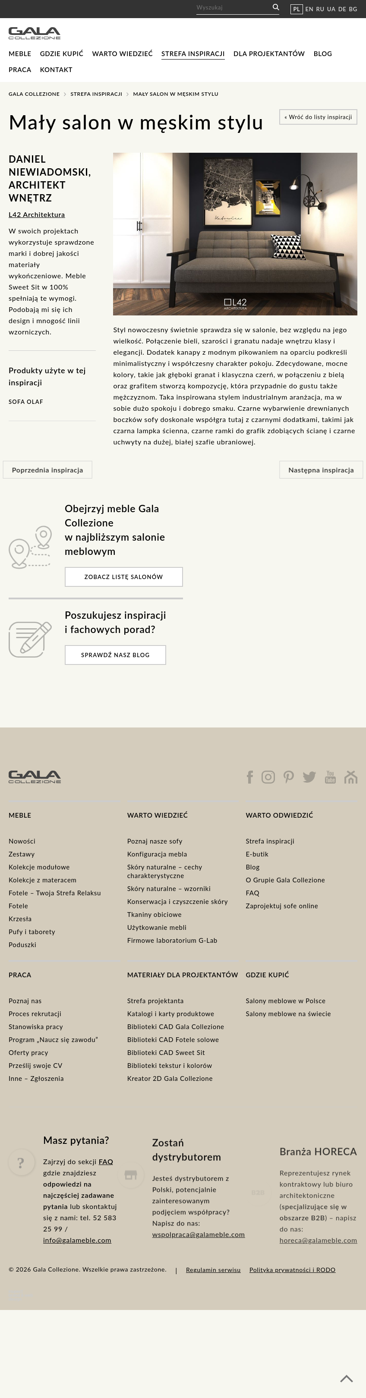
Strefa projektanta (155, 1000)
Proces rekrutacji (35, 1013)
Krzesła (20, 919)
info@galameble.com (77, 1256)
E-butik (257, 854)
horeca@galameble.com (318, 1270)
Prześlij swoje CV (36, 1065)
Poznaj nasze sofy (155, 841)
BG (353, 9)
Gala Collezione (34, 94)
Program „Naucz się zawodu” (53, 1039)
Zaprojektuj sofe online (282, 906)
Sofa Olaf (26, 401)
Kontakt (56, 69)
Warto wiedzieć (122, 53)
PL (296, 9)
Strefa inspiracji (193, 53)
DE (342, 9)
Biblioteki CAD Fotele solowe (173, 1039)
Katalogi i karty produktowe (171, 1013)
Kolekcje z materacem (43, 880)
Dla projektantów (269, 53)
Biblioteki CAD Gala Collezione (175, 1026)
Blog (323, 53)
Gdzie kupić (62, 53)
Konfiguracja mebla (157, 854)
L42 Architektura (37, 214)
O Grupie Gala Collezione (285, 880)
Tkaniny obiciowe (154, 914)
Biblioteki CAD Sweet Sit (166, 1052)
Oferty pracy (28, 1052)
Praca (20, 69)
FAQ (252, 893)
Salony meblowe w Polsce (285, 1000)
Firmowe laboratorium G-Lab (172, 940)
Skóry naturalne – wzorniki (169, 888)
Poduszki (22, 944)
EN (310, 9)
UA (331, 9)
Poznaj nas (25, 1000)
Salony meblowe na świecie (288, 1013)
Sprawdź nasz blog (115, 655)
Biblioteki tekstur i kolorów (169, 1065)
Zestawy (22, 854)
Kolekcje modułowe (39, 867)
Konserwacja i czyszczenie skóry (177, 901)
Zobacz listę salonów (124, 576)
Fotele (18, 906)
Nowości (22, 841)
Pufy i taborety (32, 931)
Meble (20, 53)
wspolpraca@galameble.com (198, 1263)
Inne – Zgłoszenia (36, 1078)
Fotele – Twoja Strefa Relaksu (55, 893)
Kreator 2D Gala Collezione (170, 1078)
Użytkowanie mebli (157, 927)
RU (320, 9)
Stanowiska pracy (36, 1026)
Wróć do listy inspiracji (318, 116)
